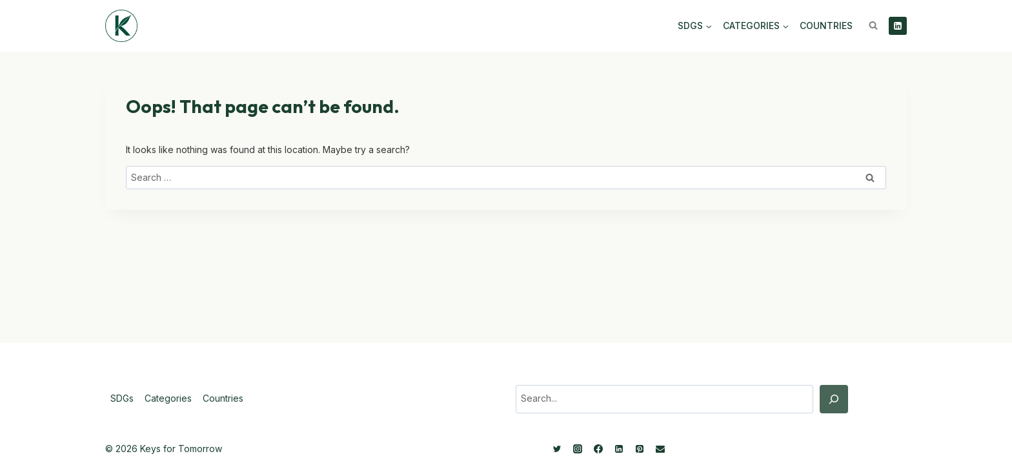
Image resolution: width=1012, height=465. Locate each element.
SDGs (122, 398)
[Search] (834, 399)
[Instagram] (578, 449)
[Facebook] (598, 449)
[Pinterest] (640, 449)
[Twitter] (557, 449)
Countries (826, 25)
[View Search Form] (873, 26)
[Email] (660, 449)
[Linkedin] (898, 26)
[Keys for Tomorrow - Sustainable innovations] (121, 26)
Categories (168, 398)
